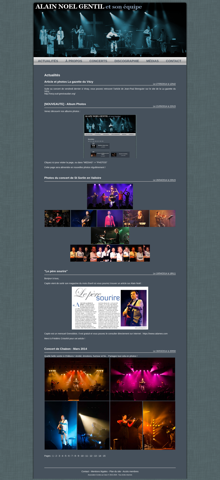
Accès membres (131, 471)
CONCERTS (98, 61)
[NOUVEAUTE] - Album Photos (65, 104)
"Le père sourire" (56, 271)
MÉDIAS (152, 61)
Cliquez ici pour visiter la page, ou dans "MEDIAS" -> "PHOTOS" (75, 162)
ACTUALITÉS (48, 61)
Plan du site (115, 471)
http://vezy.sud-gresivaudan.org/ (59, 93)
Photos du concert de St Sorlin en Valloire (72, 177)
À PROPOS (73, 61)
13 (95, 456)
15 (104, 456)
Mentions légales (99, 471)
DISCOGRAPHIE (127, 61)
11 (86, 456)
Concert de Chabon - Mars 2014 (65, 348)
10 (82, 456)
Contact (85, 471)
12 (91, 456)
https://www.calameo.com (155, 333)
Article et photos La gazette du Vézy (68, 81)
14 (100, 456)
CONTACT (173, 61)
